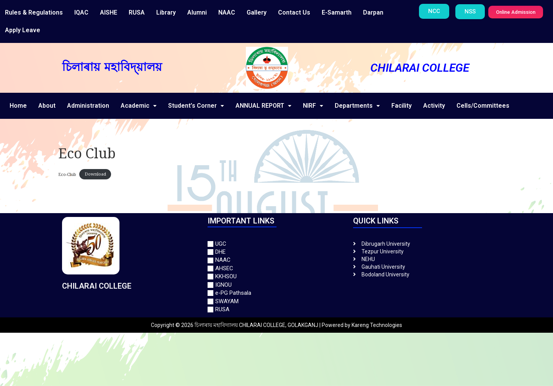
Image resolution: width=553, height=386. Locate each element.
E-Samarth (337, 12)
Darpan (373, 12)
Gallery (257, 12)
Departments (357, 105)
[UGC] (276, 244)
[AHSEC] (276, 268)
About (47, 105)
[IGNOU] (276, 285)
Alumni (197, 12)
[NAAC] (276, 260)
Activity (434, 105)
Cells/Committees (482, 105)
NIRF (313, 105)
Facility (401, 105)
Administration (88, 105)
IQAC (81, 12)
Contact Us (294, 12)
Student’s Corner (196, 105)
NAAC (226, 12)
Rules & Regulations (34, 12)
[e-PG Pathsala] (276, 293)
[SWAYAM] (276, 301)
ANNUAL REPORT (263, 105)
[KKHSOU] (276, 277)
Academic (139, 105)
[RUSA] (276, 310)
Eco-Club (67, 174)
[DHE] (276, 252)
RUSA (137, 12)
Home (18, 105)
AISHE (108, 12)
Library (166, 12)
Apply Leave (22, 30)
